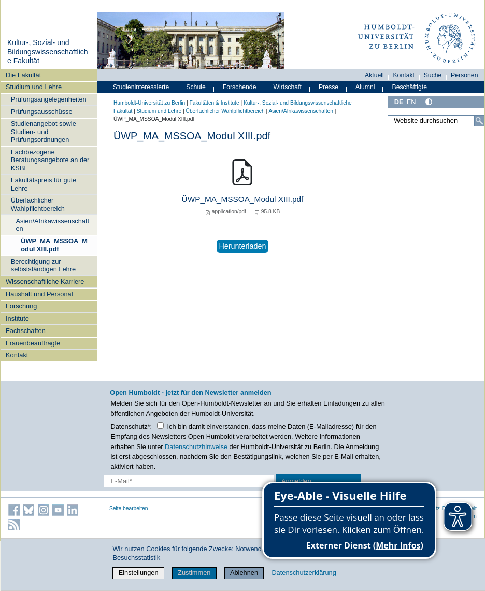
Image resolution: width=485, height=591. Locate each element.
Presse (328, 87)
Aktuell (374, 75)
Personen (464, 75)
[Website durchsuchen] (436, 120)
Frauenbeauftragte (33, 343)
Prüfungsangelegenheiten (49, 99)
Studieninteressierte (141, 87)
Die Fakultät (23, 75)
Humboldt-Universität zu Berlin (149, 103)
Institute (17, 318)
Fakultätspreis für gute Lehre (44, 184)
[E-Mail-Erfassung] (189, 481)
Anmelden (296, 481)
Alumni (365, 87)
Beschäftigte (409, 87)
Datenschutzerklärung (304, 572)
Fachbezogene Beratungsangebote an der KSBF (50, 160)
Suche (433, 75)
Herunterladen (242, 246)
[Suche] (479, 120)
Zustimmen (194, 572)
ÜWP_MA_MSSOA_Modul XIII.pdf (54, 245)
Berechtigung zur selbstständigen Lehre (43, 265)
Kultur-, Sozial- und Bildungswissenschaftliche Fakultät (47, 51)
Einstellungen (139, 572)
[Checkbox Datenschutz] (160, 425)
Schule (196, 87)
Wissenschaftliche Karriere (45, 281)
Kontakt (17, 355)
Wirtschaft (287, 87)
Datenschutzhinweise (196, 447)
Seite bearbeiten (128, 508)
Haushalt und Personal (39, 294)
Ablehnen (244, 572)
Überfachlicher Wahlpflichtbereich (38, 204)
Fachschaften (26, 331)
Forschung (21, 306)
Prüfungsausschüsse (42, 112)
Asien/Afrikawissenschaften (52, 225)
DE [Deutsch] (399, 102)
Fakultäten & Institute (214, 103)
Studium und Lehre (34, 87)
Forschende (239, 87)
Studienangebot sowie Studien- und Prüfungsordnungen (43, 131)
